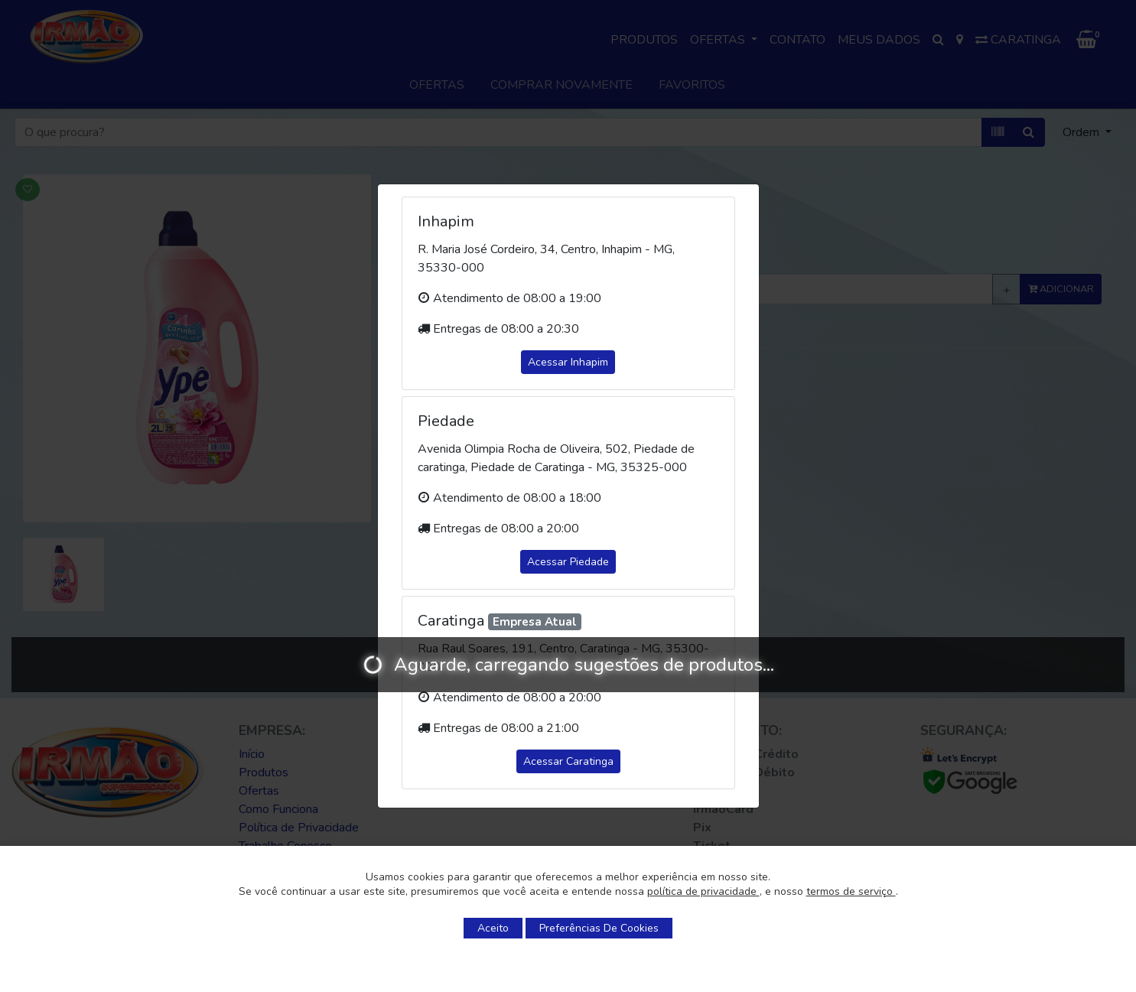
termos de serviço (851, 891)
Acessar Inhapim (568, 362)
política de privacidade (703, 891)
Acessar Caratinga (568, 761)
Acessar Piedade (568, 562)
